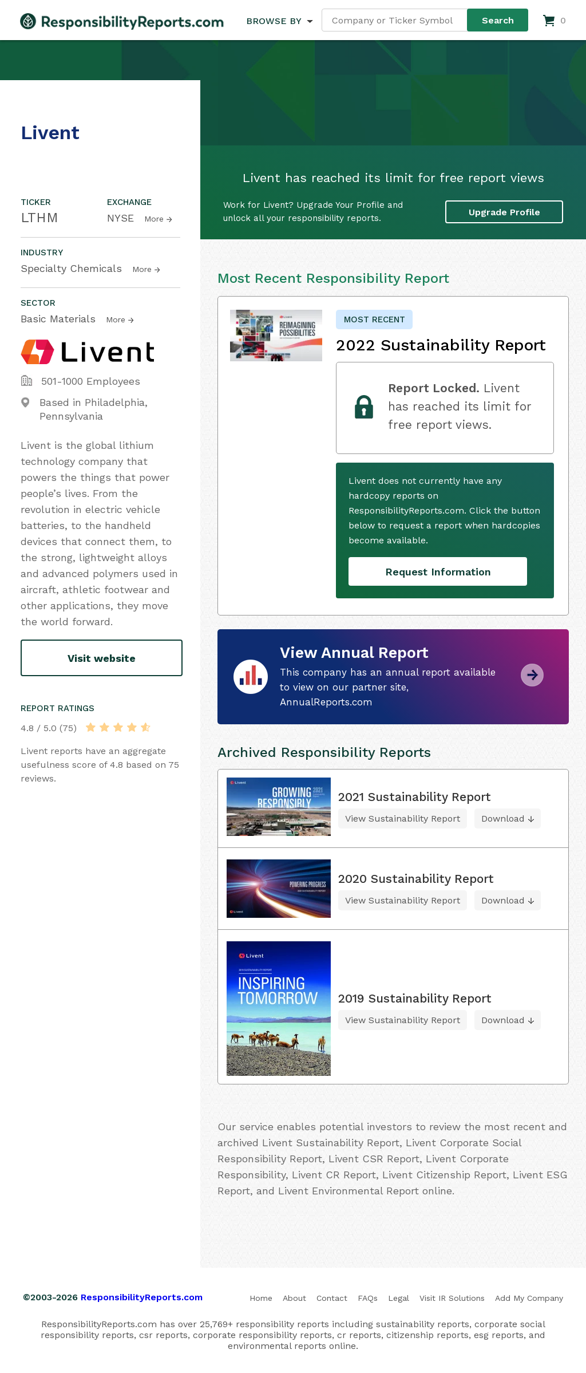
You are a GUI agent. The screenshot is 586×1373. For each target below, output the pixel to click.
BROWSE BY (273, 20)
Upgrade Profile (504, 211)
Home (261, 1298)
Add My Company (529, 1298)
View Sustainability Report (402, 818)
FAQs (368, 1298)
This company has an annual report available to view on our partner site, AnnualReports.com (388, 687)
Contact (331, 1298)
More (154, 218)
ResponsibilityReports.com (142, 1297)
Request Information (438, 572)
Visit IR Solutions (452, 1298)
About (294, 1298)
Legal (398, 1298)
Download (503, 818)
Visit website (102, 658)
